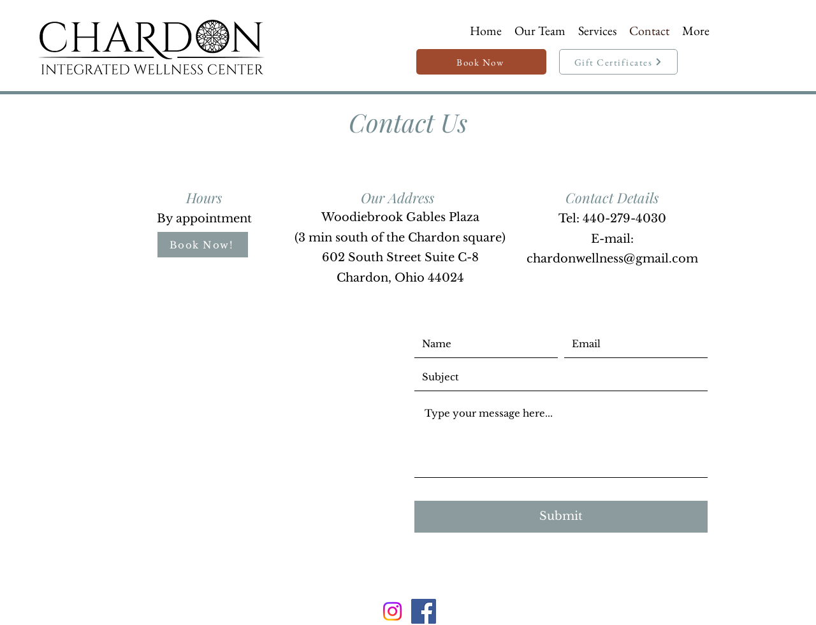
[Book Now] (481, 62)
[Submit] (561, 517)
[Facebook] (423, 611)
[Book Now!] (202, 244)
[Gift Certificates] (618, 62)
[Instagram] (392, 611)
